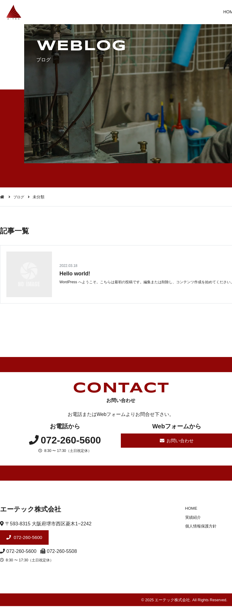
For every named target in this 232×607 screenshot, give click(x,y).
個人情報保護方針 (199, 526)
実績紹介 (191, 517)
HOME (189, 508)
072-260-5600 (28, 538)
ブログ (19, 197)
